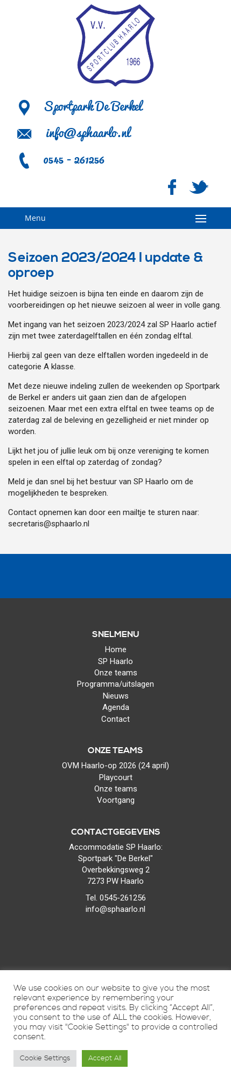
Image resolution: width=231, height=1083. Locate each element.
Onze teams (115, 673)
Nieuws (116, 696)
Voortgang (116, 800)
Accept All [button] (104, 1058)
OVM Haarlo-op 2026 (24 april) (115, 765)
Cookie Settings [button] (45, 1058)
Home (116, 649)
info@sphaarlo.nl (88, 132)
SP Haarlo (115, 661)
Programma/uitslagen (115, 684)
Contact (115, 719)
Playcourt (115, 777)
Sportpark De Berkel (79, 106)
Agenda (115, 707)
